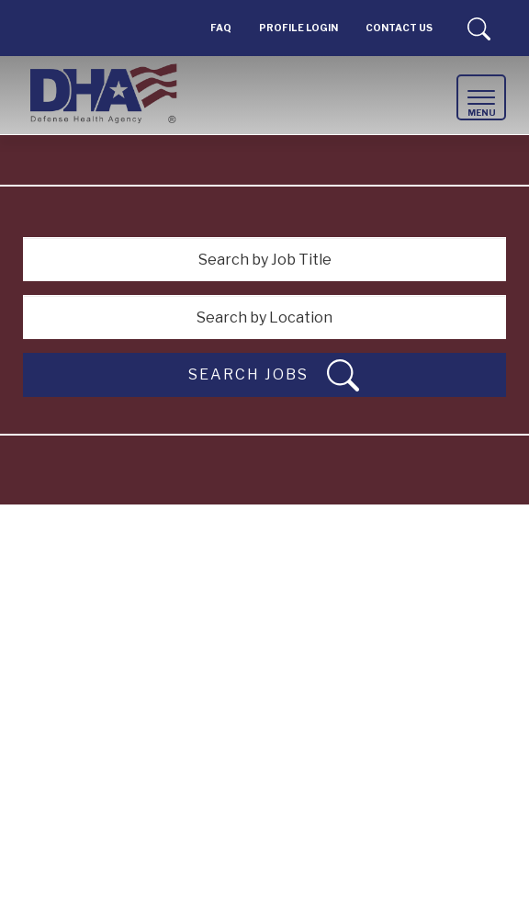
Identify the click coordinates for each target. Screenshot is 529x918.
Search (478, 28)
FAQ (220, 28)
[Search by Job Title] (264, 259)
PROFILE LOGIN (298, 28)
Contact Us (399, 28)
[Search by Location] (264, 317)
